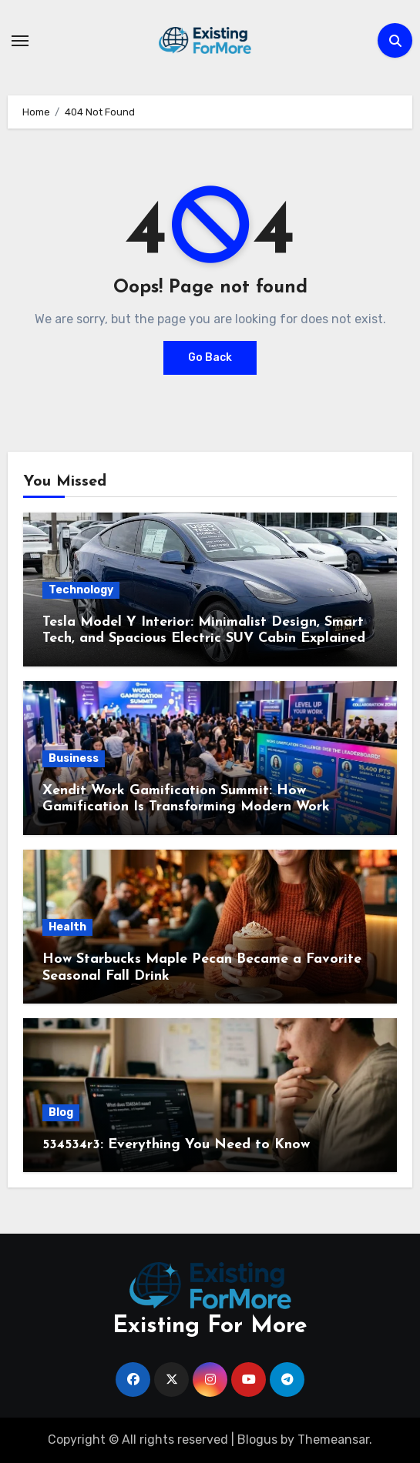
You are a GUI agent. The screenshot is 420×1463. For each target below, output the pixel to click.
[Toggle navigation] (20, 41)
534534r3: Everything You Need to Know (176, 1144)
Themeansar (333, 1439)
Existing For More (210, 1326)
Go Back (210, 357)
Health (67, 927)
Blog (61, 1112)
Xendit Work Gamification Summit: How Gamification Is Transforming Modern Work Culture (186, 807)
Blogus (257, 1439)
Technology (81, 589)
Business (74, 758)
